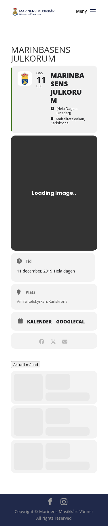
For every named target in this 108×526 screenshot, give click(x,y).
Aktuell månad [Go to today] (25, 364)
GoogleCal (70, 321)
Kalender (39, 321)
